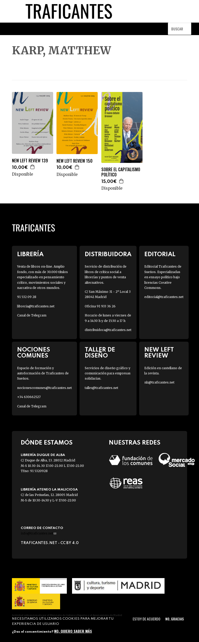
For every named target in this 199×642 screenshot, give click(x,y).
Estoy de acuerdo (146, 618)
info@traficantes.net (38, 533)
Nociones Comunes (33, 353)
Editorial (159, 254)
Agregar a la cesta (32, 166)
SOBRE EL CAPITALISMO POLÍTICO (120, 172)
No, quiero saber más (73, 631)
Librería (30, 254)
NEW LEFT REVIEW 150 (74, 161)
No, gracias (174, 618)
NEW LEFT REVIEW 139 (30, 160)
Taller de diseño (100, 353)
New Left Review (159, 353)
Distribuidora (108, 254)
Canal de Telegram (31, 315)
